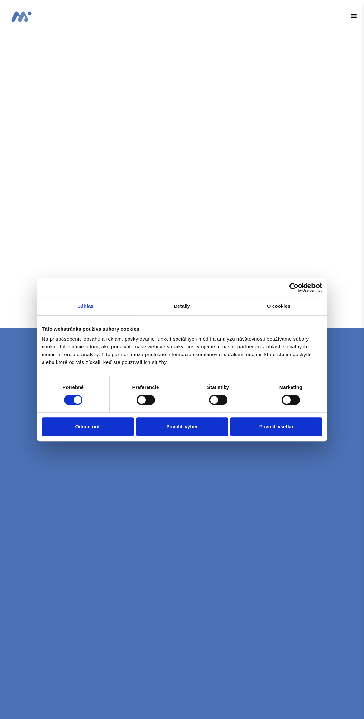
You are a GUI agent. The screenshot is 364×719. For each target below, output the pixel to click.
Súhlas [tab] (85, 306)
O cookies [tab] (279, 306)
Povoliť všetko (276, 426)
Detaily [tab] (182, 306)
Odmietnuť (87, 426)
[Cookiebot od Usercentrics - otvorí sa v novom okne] (294, 287)
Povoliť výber (182, 426)
